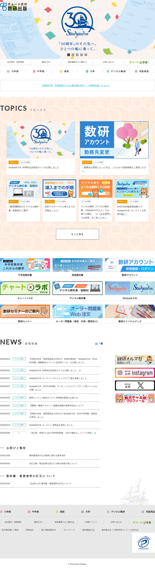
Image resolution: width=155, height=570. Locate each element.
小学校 (15, 71)
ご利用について (90, 522)
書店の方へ (46, 62)
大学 (92, 71)
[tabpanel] (77, 29)
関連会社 (30, 530)
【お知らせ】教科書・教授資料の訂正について (50, 483)
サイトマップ (69, 530)
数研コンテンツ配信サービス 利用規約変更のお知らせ (53, 398)
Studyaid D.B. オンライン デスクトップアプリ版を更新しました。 (59, 378)
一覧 (101, 343)
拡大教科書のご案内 (10, 530)
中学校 (41, 71)
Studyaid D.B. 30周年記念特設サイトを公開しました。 (53, 370)
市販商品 (144, 71)
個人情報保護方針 (48, 530)
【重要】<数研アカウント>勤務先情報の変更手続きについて (56, 405)
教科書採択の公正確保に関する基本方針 (47, 455)
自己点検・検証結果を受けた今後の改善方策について (53, 463)
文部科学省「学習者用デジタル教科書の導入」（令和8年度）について (76, 85)
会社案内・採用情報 (15, 62)
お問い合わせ (108, 62)
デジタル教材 (118, 71)
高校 (66, 71)
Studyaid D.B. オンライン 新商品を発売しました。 (52, 425)
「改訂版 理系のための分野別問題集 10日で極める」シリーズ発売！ (61, 433)
